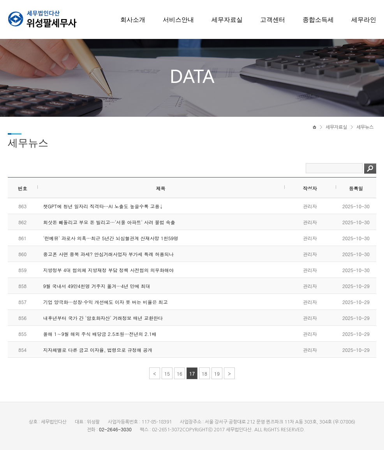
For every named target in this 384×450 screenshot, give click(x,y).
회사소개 (132, 19)
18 (204, 373)
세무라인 (363, 19)
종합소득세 (318, 19)
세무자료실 (227, 19)
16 (179, 373)
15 (167, 373)
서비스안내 (178, 19)
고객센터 (272, 19)
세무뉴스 (364, 127)
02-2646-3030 (115, 429)
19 (217, 373)
